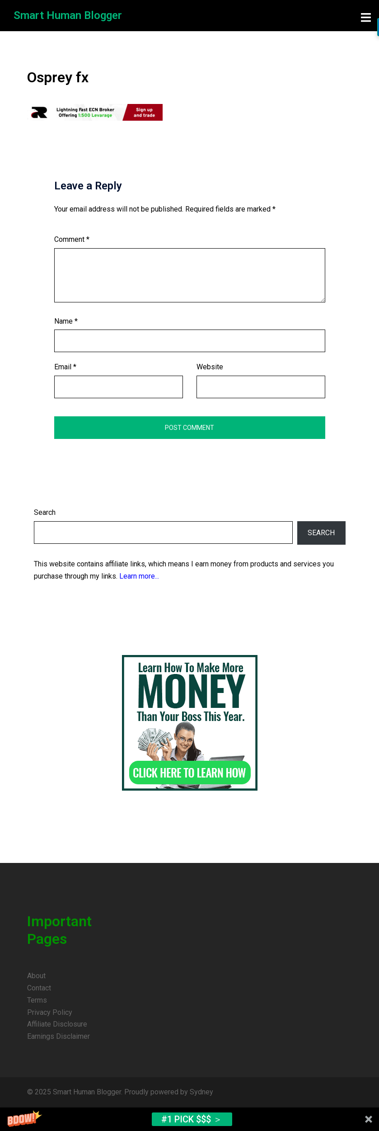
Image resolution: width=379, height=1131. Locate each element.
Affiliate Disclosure (57, 1024)
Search (45, 512)
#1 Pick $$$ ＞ (191, 1119)
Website (210, 367)
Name (66, 321)
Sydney (201, 1092)
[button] (189, 1119)
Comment (71, 239)
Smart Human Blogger (68, 15)
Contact (39, 988)
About (36, 975)
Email (65, 367)
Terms (37, 1000)
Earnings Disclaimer (58, 1036)
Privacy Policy (49, 1012)
